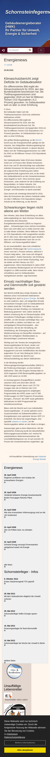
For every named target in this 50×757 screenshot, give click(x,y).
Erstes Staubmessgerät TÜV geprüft (19, 582)
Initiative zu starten (19, 421)
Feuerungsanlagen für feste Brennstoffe (20, 628)
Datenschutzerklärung (14, 737)
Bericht (38, 140)
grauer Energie (30, 298)
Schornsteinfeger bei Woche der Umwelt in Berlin (24, 643)
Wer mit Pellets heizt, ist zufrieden (18, 530)
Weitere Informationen (25, 743)
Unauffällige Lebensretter (13, 687)
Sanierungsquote (34, 249)
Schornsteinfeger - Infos (21, 572)
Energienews (13, 467)
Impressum (12, 734)
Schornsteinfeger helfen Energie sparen (20, 614)
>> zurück (8, 65)
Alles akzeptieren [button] (25, 750)
